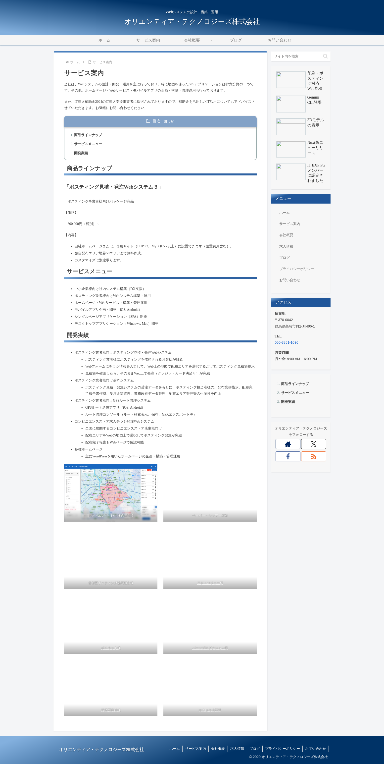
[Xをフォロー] (313, 444)
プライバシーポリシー (296, 269)
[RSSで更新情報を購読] (313, 456)
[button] (325, 56)
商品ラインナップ (295, 384)
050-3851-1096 (286, 342)
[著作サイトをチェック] (288, 444)
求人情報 (286, 246)
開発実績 (288, 402)
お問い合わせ (289, 280)
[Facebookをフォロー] (288, 456)
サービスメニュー (295, 393)
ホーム (284, 213)
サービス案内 (289, 224)
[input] (301, 56)
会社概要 (286, 235)
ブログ (284, 258)
